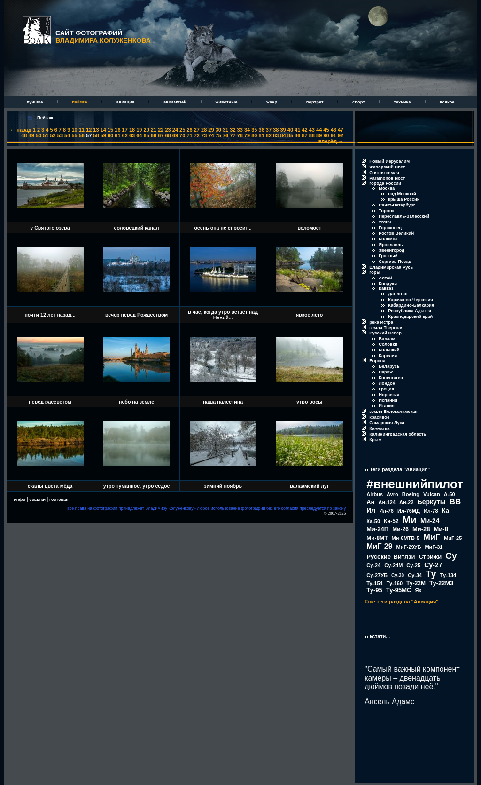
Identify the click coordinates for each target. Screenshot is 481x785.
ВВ (455, 501)
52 (52, 135)
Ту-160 (395, 583)
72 (197, 135)
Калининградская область (397, 434)
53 (60, 135)
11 (82, 130)
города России (385, 183)
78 (240, 135)
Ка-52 (391, 521)
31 (225, 130)
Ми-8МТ (377, 538)
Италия (387, 406)
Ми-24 (430, 520)
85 (290, 135)
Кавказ (386, 288)
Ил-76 (386, 511)
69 (175, 135)
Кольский (389, 350)
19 (139, 130)
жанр (272, 102)
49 (31, 135)
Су (451, 556)
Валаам (387, 338)
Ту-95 (374, 590)
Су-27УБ (377, 575)
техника (403, 102)
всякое (447, 102)
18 (132, 130)
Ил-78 (431, 511)
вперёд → (330, 141)
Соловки (388, 344)
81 (261, 135)
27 (197, 130)
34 (247, 130)
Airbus (374, 494)
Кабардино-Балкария (411, 305)
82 (269, 135)
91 (333, 135)
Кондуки (388, 283)
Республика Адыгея (409, 311)
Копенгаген (391, 377)
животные (227, 102)
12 (89, 130)
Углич (385, 222)
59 (103, 135)
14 (103, 130)
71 (189, 135)
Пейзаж (45, 117)
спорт (359, 102)
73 (204, 135)
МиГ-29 (379, 546)
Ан (370, 502)
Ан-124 (387, 502)
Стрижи (430, 556)
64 (139, 135)
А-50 (449, 494)
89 (319, 135)
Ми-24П (377, 528)
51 (45, 135)
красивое (379, 417)
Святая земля (384, 172)
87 (304, 135)
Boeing (410, 494)
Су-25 (413, 565)
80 (254, 135)
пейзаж (80, 102)
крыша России (403, 199)
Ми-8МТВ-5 (405, 538)
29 (211, 130)
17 (125, 130)
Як (418, 590)
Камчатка (379, 428)
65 (146, 135)
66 (153, 135)
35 (254, 130)
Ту (431, 574)
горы (374, 272)
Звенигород (391, 250)
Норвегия (389, 394)
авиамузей (175, 102)
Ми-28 (421, 528)
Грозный (388, 256)
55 (74, 135)
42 (304, 130)
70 (182, 135)
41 (297, 130)
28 (204, 130)
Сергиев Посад (395, 261)
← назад (20, 130)
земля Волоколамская (393, 411)
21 (153, 130)
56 (82, 135)
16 (117, 130)
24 (175, 130)
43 (312, 130)
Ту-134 (448, 575)
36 (261, 130)
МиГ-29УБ (408, 547)
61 (117, 135)
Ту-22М (416, 583)
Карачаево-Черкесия (410, 299)
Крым (375, 439)
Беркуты (432, 502)
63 (132, 135)
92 (340, 135)
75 (218, 135)
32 (232, 130)
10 (74, 130)
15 (110, 130)
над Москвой (402, 193)
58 (96, 135)
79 (247, 135)
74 (211, 135)
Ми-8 (441, 528)
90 (326, 135)
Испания (388, 400)
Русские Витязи (390, 556)
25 (182, 130)
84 (283, 135)
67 (160, 135)
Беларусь (389, 366)
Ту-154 (374, 583)
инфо (19, 499)
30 (218, 130)
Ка (445, 510)
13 (96, 130)
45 (326, 130)
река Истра (381, 322)
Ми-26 (400, 529)
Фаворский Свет (387, 167)
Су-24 (373, 565)
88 (312, 135)
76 (225, 135)
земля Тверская (386, 327)
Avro (392, 494)
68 (168, 135)
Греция (386, 389)
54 (67, 135)
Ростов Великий (396, 233)
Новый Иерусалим (389, 161)
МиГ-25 (453, 538)
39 (283, 130)
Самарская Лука (386, 422)
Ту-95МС (398, 590)
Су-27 (433, 565)
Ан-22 (406, 502)
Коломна (388, 239)
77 (232, 135)
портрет (315, 102)
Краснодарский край (410, 316)
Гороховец (390, 227)
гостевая (59, 499)
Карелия (388, 355)
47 (340, 130)
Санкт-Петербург (397, 205)
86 (297, 135)
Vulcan (431, 494)
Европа (377, 360)
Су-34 (415, 575)
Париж (386, 372)
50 (38, 135)
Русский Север (385, 333)
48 (24, 135)
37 (269, 130)
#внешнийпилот (414, 484)
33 (240, 130)
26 (189, 130)
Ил (370, 510)
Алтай (385, 278)
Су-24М (393, 565)
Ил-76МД (408, 511)
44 (319, 130)
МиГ (431, 537)
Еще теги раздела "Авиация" (401, 601)
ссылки (37, 499)
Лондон (387, 383)
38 (276, 130)
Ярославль (391, 244)
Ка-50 (373, 521)
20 (146, 130)
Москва (387, 188)
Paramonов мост (387, 178)
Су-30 (397, 575)
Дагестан (397, 294)
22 (160, 130)
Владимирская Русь (391, 267)
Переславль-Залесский (404, 216)
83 (276, 135)
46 (333, 130)
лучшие (35, 102)
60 (110, 135)
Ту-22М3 (441, 583)
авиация (126, 102)
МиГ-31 (433, 547)
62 (125, 135)
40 (290, 130)
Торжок (386, 210)
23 (168, 130)
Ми (410, 519)
